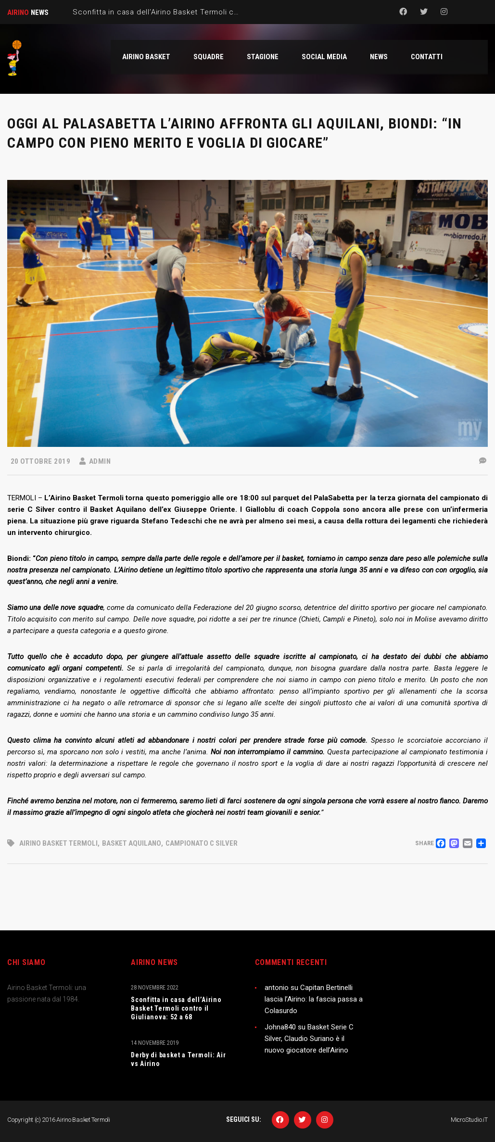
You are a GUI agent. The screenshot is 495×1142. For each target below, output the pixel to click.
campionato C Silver (201, 843)
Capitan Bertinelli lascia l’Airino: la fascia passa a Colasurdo (314, 999)
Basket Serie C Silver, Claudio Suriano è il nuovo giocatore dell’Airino (309, 1038)
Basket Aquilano (131, 843)
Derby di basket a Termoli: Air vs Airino (178, 1059)
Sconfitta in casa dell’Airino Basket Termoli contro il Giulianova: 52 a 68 (176, 1008)
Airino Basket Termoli (58, 843)
